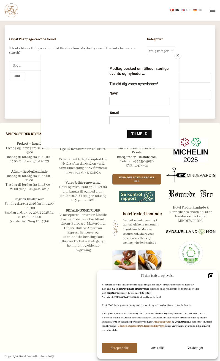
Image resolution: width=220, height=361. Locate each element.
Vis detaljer (195, 348)
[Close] (177, 55)
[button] (211, 276)
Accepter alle (120, 348)
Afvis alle (157, 348)
